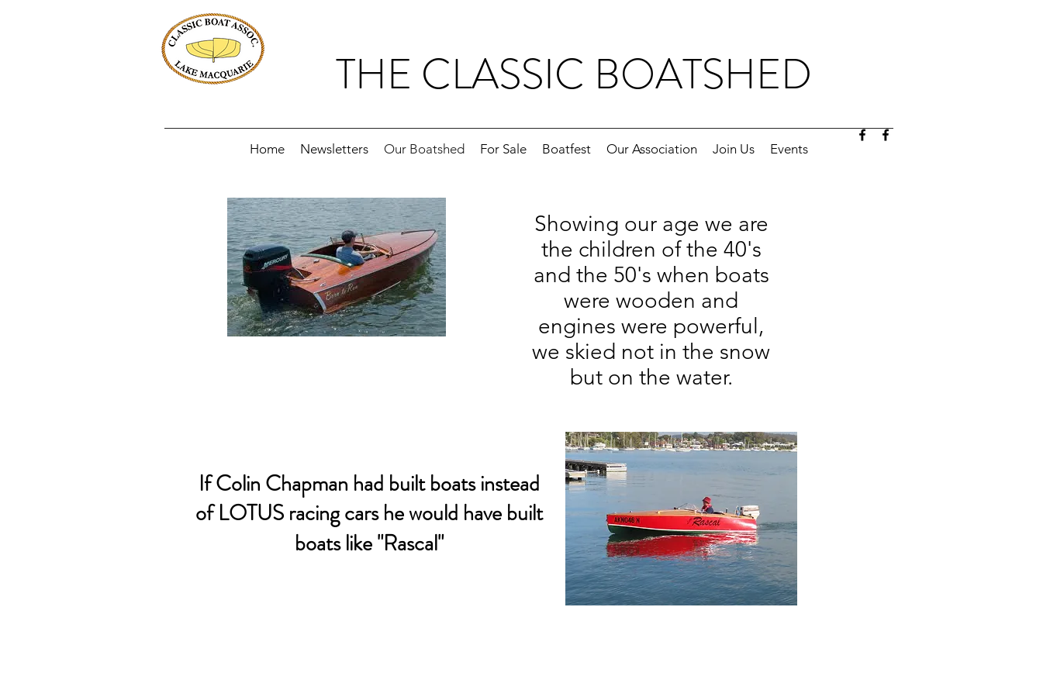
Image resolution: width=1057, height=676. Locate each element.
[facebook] (862, 135)
